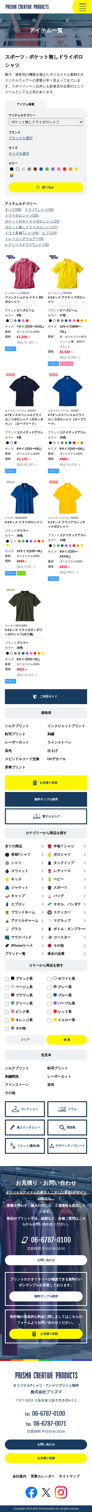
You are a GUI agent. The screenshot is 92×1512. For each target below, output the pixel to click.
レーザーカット (17, 742)
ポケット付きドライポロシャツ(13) (32, 221)
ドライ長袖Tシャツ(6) (22, 233)
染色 (8, 751)
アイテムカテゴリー (22, 115)
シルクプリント (17, 726)
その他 (10, 1093)
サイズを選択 (19, 153)
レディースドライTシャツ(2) (27, 245)
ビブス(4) (49, 233)
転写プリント (15, 734)
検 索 (67, 1039)
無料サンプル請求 (46, 1296)
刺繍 (50, 734)
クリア (25, 1039)
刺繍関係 (12, 1076)
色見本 (46, 1055)
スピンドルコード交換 (22, 759)
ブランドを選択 (21, 138)
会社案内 (19, 1476)
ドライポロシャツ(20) (22, 215)
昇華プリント (15, 767)
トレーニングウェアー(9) (24, 239)
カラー (13, 163)
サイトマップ (69, 1476)
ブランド (14, 132)
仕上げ (52, 751)
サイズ (13, 148)
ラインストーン (59, 742)
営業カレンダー (43, 1476)
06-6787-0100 (51, 1240)
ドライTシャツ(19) (39, 210)
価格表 (46, 713)
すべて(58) (13, 210)
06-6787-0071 (50, 1423)
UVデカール (56, 759)
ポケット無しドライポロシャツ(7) (31, 227)
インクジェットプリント (66, 726)
